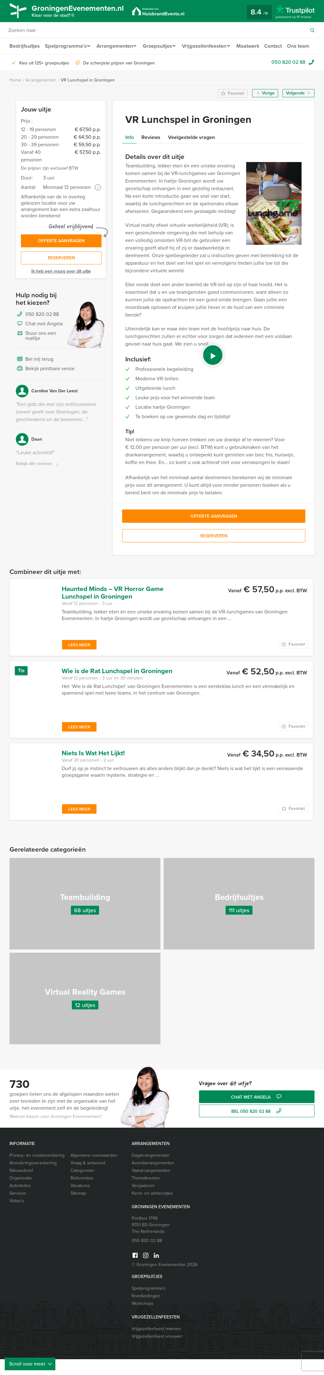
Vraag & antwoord (88, 1178)
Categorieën (83, 1186)
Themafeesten (146, 1194)
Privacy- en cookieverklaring (37, 1171)
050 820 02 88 (288, 77)
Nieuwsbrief (21, 1186)
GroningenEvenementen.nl (84, 12)
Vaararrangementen (151, 1186)
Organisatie (20, 1194)
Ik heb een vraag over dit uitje (61, 288)
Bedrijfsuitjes (24, 46)
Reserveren (61, 275)
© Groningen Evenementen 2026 (164, 1280)
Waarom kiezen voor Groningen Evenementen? (55, 1132)
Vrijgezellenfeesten (209, 46)
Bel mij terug (34, 377)
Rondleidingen (146, 1311)
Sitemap (78, 1209)
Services (17, 1209)
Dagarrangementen (151, 1171)
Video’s (16, 1216)
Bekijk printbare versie (45, 386)
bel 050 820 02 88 (257, 1127)
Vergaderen (143, 1201)
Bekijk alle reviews (38, 481)
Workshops (142, 1319)
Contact (281, 46)
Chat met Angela (39, 341)
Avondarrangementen (153, 1178)
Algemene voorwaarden (94, 1171)
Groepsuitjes (160, 46)
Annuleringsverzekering (33, 1178)
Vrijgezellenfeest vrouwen (157, 1352)
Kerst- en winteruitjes (152, 1209)
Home (15, 96)
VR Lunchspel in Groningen (88, 96)
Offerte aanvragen (61, 257)
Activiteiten (20, 1201)
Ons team (20, 61)
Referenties (82, 1194)
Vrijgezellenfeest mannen (156, 1344)
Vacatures (80, 1201)
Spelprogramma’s (65, 46)
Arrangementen (116, 46)
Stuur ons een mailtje (36, 353)
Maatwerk (254, 46)
